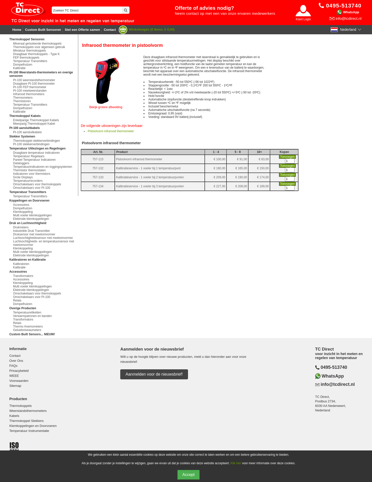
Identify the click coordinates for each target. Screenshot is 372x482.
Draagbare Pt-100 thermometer (34, 83)
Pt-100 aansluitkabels (27, 132)
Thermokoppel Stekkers (26, 421)
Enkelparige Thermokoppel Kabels (36, 120)
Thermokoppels (20, 406)
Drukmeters (20, 227)
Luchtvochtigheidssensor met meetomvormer (43, 238)
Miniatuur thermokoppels (29, 50)
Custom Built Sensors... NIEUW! (32, 334)
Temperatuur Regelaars (28, 156)
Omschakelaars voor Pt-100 (31, 188)
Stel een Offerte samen (82, 30)
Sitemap (15, 386)
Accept (188, 474)
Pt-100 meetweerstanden (29, 90)
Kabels (14, 416)
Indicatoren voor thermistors (31, 174)
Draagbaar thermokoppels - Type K (36, 54)
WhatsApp (351, 12)
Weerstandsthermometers (27, 411)
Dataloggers (21, 163)
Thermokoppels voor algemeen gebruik (39, 47)
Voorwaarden (18, 381)
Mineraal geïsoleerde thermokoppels (37, 43)
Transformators (23, 276)
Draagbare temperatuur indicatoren (36, 152)
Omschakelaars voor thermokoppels (37, 184)
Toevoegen (287, 156)
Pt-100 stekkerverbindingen (31, 144)
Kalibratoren (21, 264)
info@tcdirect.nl (349, 18)
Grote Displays (23, 177)
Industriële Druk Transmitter (31, 231)
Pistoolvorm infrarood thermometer (111, 131)
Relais (17, 300)
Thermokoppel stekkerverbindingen (36, 140)
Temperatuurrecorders (27, 181)
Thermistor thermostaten (29, 170)
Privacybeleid (18, 371)
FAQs (13, 366)
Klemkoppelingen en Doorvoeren (32, 426)
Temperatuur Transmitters (30, 61)
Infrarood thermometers (28, 94)
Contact (110, 30)
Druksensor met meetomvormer (34, 234)
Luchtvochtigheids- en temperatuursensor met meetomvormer (43, 243)
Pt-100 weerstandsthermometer (34, 80)
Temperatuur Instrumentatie (29, 431)
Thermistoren (22, 101)
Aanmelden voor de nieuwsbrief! (154, 374)
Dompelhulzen (22, 64)
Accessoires (21, 205)
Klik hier (235, 463)
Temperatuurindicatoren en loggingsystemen (42, 167)
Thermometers (22, 97)
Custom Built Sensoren (43, 30)
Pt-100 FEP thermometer (29, 87)
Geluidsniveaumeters (27, 330)
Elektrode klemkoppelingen (31, 219)
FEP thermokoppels (26, 57)
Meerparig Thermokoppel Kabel (34, 123)
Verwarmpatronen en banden (32, 316)
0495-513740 (334, 367)
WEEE (14, 376)
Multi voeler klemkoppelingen (32, 215)
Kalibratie (19, 68)
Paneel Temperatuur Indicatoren (34, 160)
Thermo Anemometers (28, 326)
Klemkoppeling (23, 212)
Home (16, 30)
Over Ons (16, 361)
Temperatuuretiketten (27, 312)
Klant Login (303, 19)
